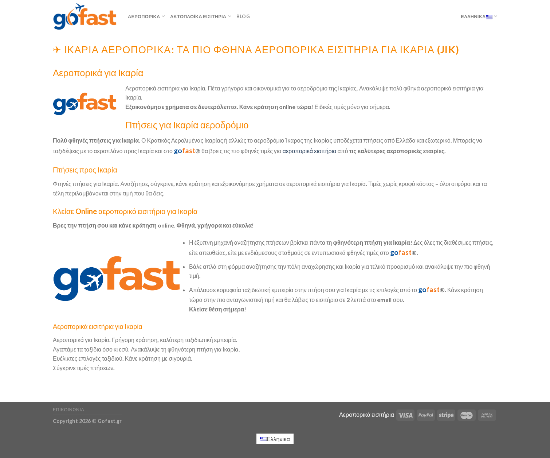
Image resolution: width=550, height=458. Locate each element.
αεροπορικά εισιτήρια (310, 150)
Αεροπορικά (146, 16)
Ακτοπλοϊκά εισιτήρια (200, 16)
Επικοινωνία (68, 409)
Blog (243, 16)
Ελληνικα (479, 16)
